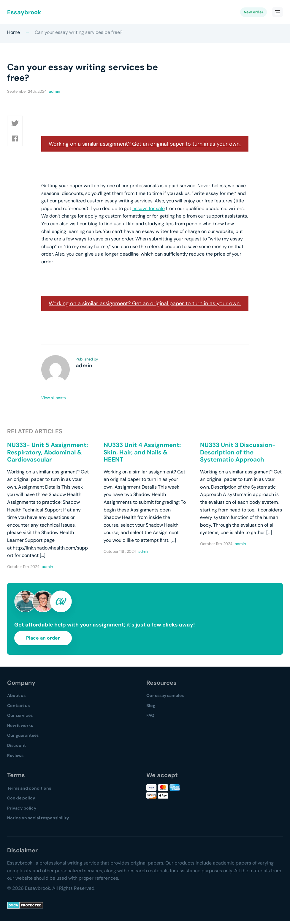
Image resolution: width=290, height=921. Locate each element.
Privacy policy (21, 808)
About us (16, 695)
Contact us (18, 705)
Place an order (43, 638)
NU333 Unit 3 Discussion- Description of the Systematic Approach (238, 452)
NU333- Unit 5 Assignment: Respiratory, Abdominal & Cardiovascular (47, 452)
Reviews (15, 755)
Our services (20, 715)
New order (253, 12)
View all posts (53, 397)
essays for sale (148, 208)
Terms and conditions (29, 788)
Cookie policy (21, 798)
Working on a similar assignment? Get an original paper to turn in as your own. (145, 143)
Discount (16, 745)
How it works (20, 725)
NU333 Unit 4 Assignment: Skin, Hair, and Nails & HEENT (142, 452)
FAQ (150, 715)
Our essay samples (165, 695)
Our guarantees (23, 735)
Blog (150, 705)
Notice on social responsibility (38, 818)
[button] (14, 123)
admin (54, 91)
